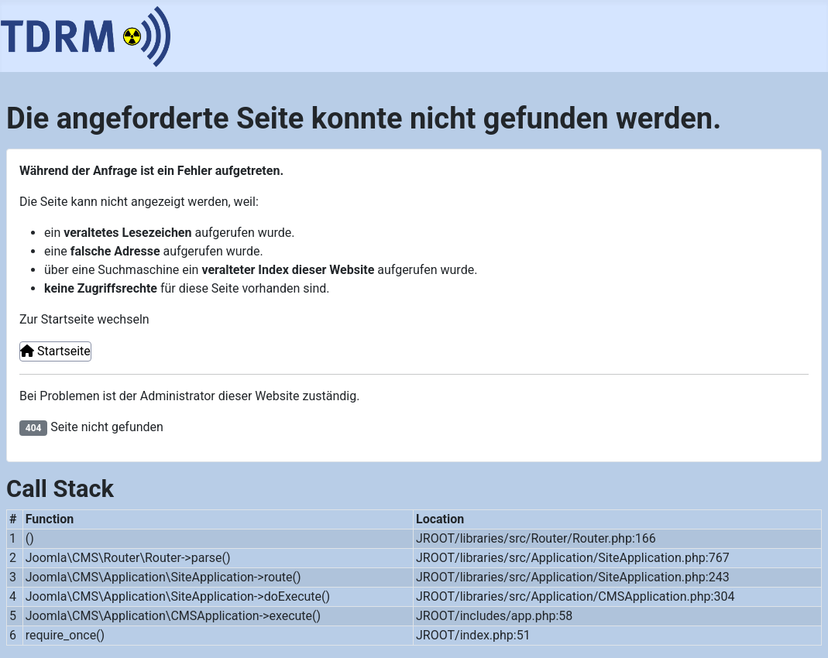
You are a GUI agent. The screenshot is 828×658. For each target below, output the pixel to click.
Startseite (55, 351)
